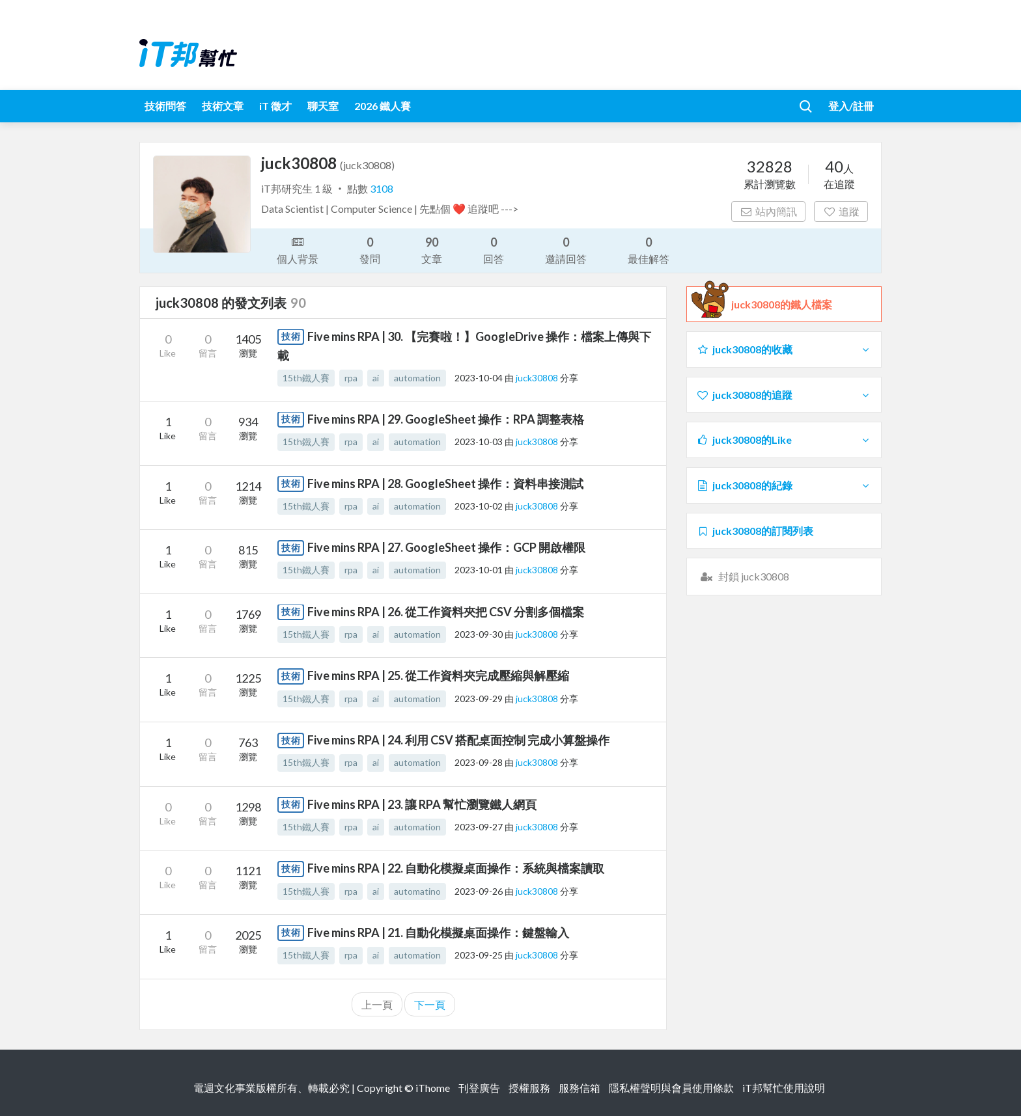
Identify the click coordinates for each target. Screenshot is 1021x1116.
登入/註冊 (851, 106)
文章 (431, 249)
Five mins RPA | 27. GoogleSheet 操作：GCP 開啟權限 (446, 547)
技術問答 (165, 106)
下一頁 (429, 1004)
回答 (493, 249)
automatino (417, 891)
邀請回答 (566, 249)
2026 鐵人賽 (382, 106)
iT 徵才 (275, 106)
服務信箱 (579, 1088)
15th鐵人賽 (306, 377)
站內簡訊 (769, 211)
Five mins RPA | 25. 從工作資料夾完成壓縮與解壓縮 (438, 675)
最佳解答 (648, 249)
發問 (369, 249)
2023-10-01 (479, 569)
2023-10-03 (479, 441)
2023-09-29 (479, 698)
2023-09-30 (479, 634)
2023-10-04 (479, 377)
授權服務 (529, 1088)
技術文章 (223, 106)
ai (375, 377)
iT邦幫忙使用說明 (783, 1088)
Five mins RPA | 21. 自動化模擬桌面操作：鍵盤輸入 (438, 932)
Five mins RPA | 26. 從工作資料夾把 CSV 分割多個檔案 (445, 612)
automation (417, 377)
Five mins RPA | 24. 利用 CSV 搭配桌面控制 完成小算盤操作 (458, 740)
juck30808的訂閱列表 (754, 530)
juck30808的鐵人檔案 (781, 304)
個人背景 (297, 249)
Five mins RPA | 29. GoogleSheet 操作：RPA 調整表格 (445, 419)
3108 (381, 188)
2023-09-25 (479, 954)
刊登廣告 (479, 1088)
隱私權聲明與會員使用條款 (671, 1088)
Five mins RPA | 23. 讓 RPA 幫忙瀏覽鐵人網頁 (422, 804)
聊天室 (323, 106)
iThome (432, 1088)
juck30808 (538, 377)
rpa (350, 377)
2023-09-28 (479, 762)
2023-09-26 (479, 891)
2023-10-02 (479, 505)
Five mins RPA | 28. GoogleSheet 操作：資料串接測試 (445, 483)
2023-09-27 (479, 826)
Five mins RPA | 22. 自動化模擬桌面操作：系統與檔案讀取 (455, 868)
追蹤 (841, 211)
